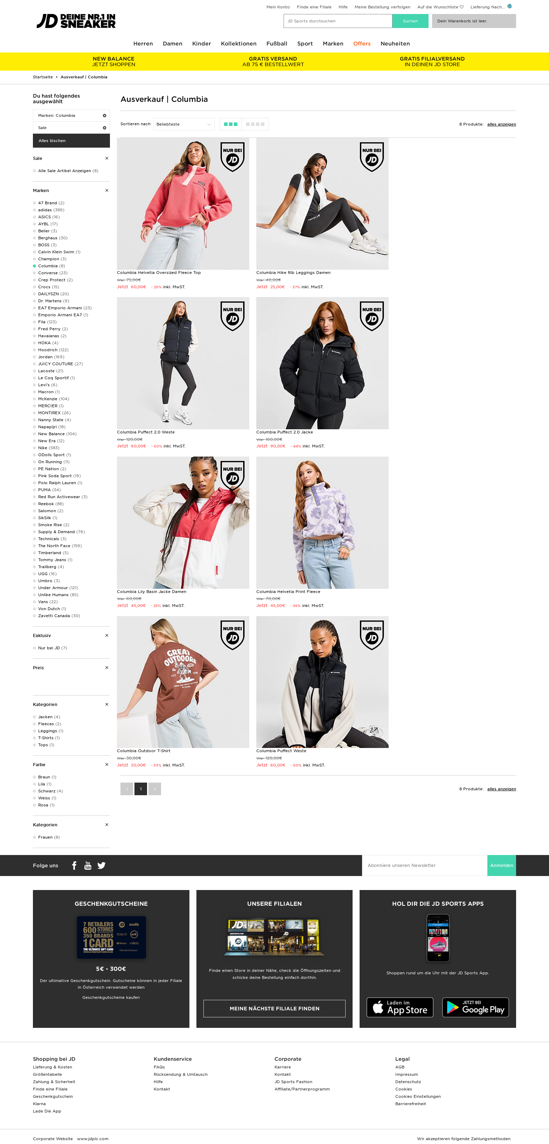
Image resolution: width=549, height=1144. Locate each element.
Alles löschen (52, 140)
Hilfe (343, 7)
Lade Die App (47, 1111)
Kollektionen (239, 44)
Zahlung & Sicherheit (54, 1081)
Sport (305, 44)
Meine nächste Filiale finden (275, 1008)
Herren (143, 44)
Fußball (276, 44)
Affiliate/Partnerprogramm (302, 1089)
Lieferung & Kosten (52, 1067)
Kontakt (162, 1089)
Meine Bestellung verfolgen (382, 7)
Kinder (201, 44)
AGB (399, 1067)
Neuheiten (395, 44)
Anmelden (501, 865)
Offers (362, 44)
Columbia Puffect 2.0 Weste (423, 272)
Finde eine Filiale (314, 7)
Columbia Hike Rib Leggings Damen (293, 272)
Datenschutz (408, 1081)
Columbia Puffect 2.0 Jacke (145, 431)
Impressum (406, 1074)
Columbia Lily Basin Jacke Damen (290, 431)
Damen (172, 44)
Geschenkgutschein (53, 1096)
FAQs (159, 1067)
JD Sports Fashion (293, 1081)
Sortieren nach (135, 123)
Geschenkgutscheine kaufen (111, 997)
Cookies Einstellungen (418, 1096)
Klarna (39, 1103)
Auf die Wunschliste (437, 7)
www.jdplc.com (92, 1138)
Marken (333, 44)
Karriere (282, 1067)
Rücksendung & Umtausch (181, 1074)
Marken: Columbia (72, 115)
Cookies (403, 1089)
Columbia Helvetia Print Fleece (427, 431)
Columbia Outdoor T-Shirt (144, 589)
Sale (72, 127)
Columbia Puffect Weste (281, 589)
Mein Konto (278, 7)
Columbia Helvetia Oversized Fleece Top (159, 272)
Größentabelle (47, 1074)
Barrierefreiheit (410, 1103)
